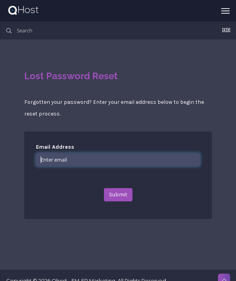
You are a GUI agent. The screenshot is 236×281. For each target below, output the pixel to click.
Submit (118, 194)
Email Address (55, 147)
